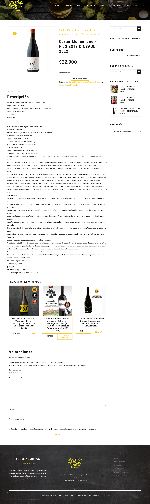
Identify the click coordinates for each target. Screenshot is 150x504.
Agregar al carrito (80, 78)
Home (57, 6)
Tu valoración (15, 378)
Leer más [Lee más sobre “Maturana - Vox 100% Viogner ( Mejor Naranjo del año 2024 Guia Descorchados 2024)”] (31, 333)
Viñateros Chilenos (94, 82)
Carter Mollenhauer (70, 30)
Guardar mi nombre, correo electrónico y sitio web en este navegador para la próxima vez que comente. (53, 429)
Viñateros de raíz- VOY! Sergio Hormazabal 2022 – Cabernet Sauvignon (91, 322)
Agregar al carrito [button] (65, 336)
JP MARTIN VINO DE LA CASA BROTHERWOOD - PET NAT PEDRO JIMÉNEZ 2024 (129, 88)
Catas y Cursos (131, 6)
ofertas (103, 6)
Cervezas (68, 6)
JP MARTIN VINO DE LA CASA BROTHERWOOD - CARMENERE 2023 (128, 99)
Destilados (91, 6)
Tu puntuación (15, 370)
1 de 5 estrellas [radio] (10, 372)
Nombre (13, 409)
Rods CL (106, 495)
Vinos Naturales (90, 34)
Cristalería (116, 6)
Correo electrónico (17, 419)
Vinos (79, 6)
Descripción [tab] (15, 91)
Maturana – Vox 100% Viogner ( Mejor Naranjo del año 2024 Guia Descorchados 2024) (24, 323)
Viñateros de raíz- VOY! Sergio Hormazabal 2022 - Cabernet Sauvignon (129, 110)
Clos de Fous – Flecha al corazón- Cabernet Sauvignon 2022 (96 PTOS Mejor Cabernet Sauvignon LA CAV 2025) (57, 324)
